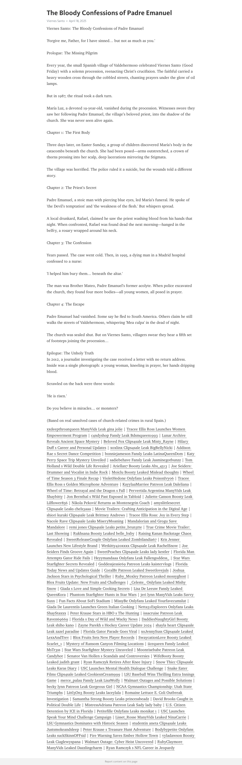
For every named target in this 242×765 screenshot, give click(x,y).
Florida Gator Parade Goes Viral (110, 631)
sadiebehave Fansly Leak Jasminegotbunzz (145, 460)
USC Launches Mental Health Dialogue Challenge (122, 668)
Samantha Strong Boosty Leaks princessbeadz (111, 698)
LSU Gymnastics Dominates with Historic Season (87, 723)
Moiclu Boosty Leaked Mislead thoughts (145, 472)
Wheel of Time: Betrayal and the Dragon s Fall (86, 490)
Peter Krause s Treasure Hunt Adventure (117, 729)
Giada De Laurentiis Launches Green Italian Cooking (90, 607)
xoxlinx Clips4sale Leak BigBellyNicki (141, 447)
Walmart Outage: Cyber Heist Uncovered (119, 741)
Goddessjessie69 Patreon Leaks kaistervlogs (134, 564)
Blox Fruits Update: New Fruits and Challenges (86, 582)
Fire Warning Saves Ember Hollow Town (124, 735)
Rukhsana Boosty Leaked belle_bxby (103, 533)
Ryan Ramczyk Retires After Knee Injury (118, 662)
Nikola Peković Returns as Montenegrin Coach (111, 502)
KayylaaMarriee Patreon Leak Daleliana (156, 484)
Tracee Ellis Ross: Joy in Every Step (159, 515)
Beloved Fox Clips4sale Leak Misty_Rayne (139, 441)
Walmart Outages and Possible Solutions (158, 680)
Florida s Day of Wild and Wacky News (105, 619)
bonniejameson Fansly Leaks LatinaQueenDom (144, 453)
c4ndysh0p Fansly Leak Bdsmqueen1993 (124, 435)
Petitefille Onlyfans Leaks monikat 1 (127, 711)
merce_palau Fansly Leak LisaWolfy (90, 680)
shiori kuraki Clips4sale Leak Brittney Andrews (86, 515)
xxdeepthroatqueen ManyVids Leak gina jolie (85, 429)
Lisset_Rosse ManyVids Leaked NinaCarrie (150, 717)
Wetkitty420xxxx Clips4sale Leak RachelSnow (139, 545)
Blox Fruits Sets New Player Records (103, 637)
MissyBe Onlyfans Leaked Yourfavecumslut (150, 600)
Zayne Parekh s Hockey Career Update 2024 (115, 625)
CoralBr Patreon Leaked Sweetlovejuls (136, 570)
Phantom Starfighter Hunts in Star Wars (103, 594)
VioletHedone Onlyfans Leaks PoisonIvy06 (138, 478)
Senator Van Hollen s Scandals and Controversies (108, 656)
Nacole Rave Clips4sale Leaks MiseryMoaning (85, 521)
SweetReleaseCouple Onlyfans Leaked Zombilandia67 (111, 539)
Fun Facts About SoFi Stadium (84, 600)
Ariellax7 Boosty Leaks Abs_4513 (140, 466)
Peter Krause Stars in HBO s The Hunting (104, 613)
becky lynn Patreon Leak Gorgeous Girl (79, 686)
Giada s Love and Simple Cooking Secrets (95, 588)
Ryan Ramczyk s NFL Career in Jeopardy (140, 747)
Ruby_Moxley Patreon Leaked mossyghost (150, 576)
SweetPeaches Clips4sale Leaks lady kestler (133, 551)
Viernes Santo (56, 21)
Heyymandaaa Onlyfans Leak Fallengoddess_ (131, 558)
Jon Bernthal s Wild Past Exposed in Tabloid (104, 496)
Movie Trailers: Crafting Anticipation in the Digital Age (141, 508)
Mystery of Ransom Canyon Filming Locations (105, 643)
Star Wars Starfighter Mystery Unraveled (98, 649)
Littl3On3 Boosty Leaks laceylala (94, 692)
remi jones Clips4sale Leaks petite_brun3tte (105, 527)
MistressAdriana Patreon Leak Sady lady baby (123, 705)
